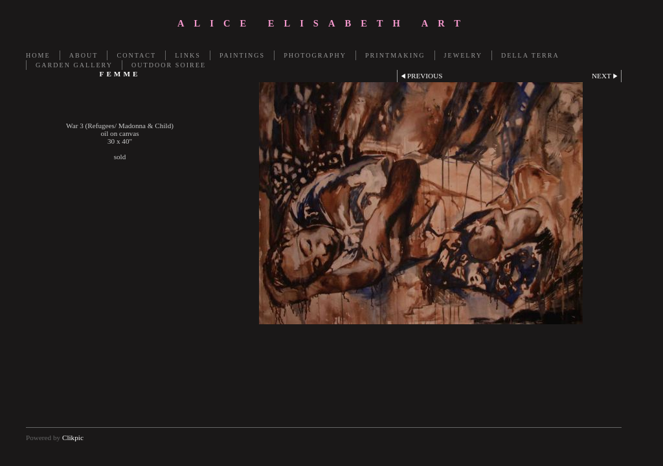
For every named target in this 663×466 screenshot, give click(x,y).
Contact (136, 55)
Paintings (242, 55)
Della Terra (530, 55)
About (83, 55)
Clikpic (73, 437)
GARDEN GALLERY (74, 65)
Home (38, 55)
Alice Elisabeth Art (323, 23)
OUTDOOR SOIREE (168, 65)
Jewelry (463, 55)
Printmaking (395, 55)
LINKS (188, 55)
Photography (315, 55)
